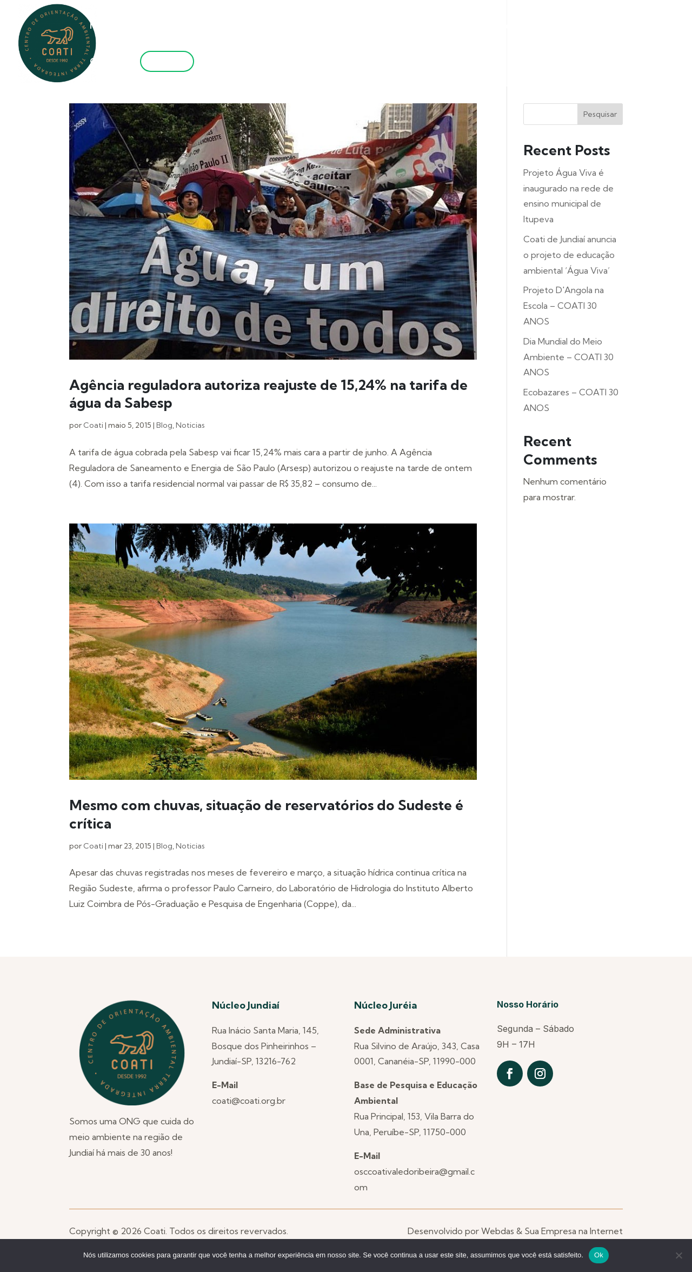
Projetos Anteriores (316, 26)
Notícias (106, 26)
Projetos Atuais (415, 26)
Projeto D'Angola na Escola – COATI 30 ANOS (563, 305)
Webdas (497, 1230)
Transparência (599, 26)
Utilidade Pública (508, 26)
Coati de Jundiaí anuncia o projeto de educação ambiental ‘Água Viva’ (569, 255)
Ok (598, 1255)
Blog (164, 425)
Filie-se (167, 61)
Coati (93, 425)
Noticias (190, 425)
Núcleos (233, 26)
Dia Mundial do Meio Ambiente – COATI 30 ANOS (568, 357)
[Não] (678, 1255)
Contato (108, 62)
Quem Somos (164, 26)
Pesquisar (600, 114)
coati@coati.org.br (248, 1100)
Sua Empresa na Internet (573, 1230)
